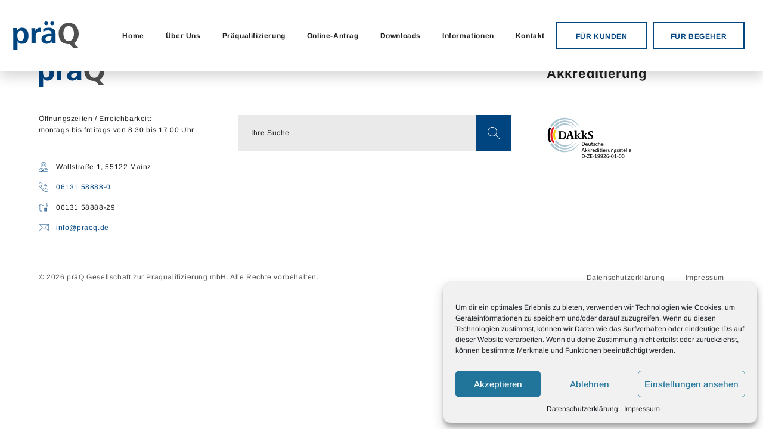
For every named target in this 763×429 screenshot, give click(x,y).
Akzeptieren (498, 384)
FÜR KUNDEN (602, 36)
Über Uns (183, 36)
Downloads (400, 36)
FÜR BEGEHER (699, 36)
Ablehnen (589, 384)
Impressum (642, 409)
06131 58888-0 (83, 187)
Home (133, 36)
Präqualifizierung (254, 36)
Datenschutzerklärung (582, 409)
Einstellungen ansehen (691, 384)
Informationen (468, 36)
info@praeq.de (82, 227)
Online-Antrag (333, 36)
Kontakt (530, 36)
